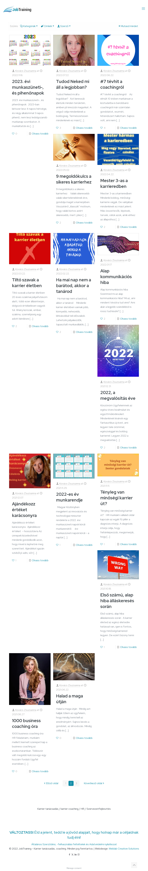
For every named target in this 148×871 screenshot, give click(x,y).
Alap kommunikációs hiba (116, 276)
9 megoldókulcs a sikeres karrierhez (73, 179)
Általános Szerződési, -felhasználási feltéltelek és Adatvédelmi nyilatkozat (74, 844)
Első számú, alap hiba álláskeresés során (117, 600)
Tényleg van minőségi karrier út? (116, 497)
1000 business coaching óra (26, 723)
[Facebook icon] (69, 854)
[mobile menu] (143, 8)
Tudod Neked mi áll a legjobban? (72, 84)
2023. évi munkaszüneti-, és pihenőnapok (28, 87)
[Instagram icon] (78, 854)
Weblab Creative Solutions (124, 848)
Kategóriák (29, 26)
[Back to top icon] (134, 865)
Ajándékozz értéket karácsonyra (24, 509)
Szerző (64, 26)
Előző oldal (50, 783)
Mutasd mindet (128, 26)
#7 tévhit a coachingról (112, 84)
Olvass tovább (40, 133)
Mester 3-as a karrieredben (114, 183)
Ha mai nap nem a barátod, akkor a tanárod (73, 285)
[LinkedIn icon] (75, 854)
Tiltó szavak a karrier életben (27, 282)
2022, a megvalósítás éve (117, 395)
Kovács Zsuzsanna (25, 70)
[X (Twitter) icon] (72, 854)
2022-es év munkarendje (69, 497)
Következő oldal (94, 783)
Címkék (48, 26)
